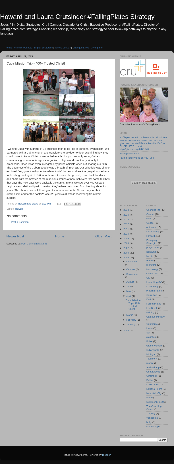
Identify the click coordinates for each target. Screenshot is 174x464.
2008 (126, 243)
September (132, 274)
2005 (126, 257)
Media (149, 256)
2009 (126, 238)
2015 (126, 214)
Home (8, 47)
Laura (149, 328)
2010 (126, 233)
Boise (149, 341)
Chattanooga (153, 371)
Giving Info (97, 47)
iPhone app (152, 426)
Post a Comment (20, 222)
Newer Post (15, 236)
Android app (153, 367)
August (130, 281)
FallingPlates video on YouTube (137, 157)
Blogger (106, 455)
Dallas (149, 380)
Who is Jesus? (63, 47)
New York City (154, 393)
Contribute (152, 324)
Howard (19, 208)
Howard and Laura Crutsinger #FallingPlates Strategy (77, 16)
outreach (151, 227)
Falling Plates (153, 303)
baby (149, 422)
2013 (126, 219)
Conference (152, 273)
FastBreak (152, 308)
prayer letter (153, 247)
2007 (126, 248)
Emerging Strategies (152, 241)
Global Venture (154, 345)
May (129, 291)
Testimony (152, 358)
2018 (126, 209)
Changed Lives (80, 47)
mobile (150, 363)
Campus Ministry (155, 316)
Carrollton (151, 295)
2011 (126, 229)
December (132, 261)
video (149, 218)
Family (150, 260)
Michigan (151, 354)
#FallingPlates (154, 290)
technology (152, 269)
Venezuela (152, 417)
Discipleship (153, 231)
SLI (148, 332)
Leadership (152, 286)
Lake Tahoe (152, 384)
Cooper (150, 214)
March (130, 315)
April (129, 296)
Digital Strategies (43, 47)
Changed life (153, 209)
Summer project (155, 402)
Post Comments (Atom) (34, 243)
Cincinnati (151, 375)
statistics (151, 337)
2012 (126, 224)
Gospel (150, 223)
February (131, 319)
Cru (148, 277)
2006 (126, 252)
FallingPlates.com (129, 153)
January (131, 324)
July (128, 286)
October (131, 269)
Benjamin (151, 251)
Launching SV (154, 282)
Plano (149, 397)
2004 (126, 330)
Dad (148, 299)
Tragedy (150, 413)
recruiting (151, 264)
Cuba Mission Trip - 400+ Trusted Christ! (133, 304)
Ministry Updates (23, 47)
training (150, 312)
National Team (154, 389)
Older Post (103, 236)
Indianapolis (153, 350)
